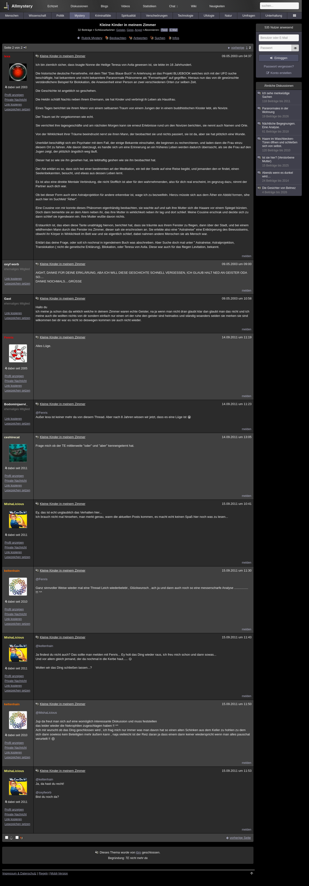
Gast (7, 298)
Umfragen (248, 15)
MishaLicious (14, 504)
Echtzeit (53, 6)
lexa (7, 56)
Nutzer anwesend (279, 27)
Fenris (9, 337)
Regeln (43, 873)
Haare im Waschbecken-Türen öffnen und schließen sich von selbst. (279, 144)
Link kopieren (13, 104)
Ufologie (209, 15)
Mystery (80, 15)
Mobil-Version (59, 873)
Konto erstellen (281, 73)
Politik (60, 15)
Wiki (194, 6)
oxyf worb (11, 264)
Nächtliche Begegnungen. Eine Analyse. (279, 127)
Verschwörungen (157, 15)
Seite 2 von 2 (15, 47)
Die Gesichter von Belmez (279, 190)
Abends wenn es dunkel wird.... (279, 177)
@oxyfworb (43, 792)
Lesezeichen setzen (17, 109)
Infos (175, 38)
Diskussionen (79, 6)
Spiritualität (128, 15)
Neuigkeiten (217, 6)
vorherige (237, 47)
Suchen (159, 38)
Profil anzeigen (14, 95)
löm (138, 852)
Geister (120, 29)
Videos (125, 6)
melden (246, 256)
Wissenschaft (37, 15)
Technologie (185, 15)
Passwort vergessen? (279, 66)
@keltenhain (44, 646)
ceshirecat (12, 437)
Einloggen (280, 58)
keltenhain (12, 571)
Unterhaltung (274, 15)
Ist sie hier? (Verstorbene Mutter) (279, 161)
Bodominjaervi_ (16, 404)
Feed (164, 30)
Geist (130, 29)
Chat (173, 6)
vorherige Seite (240, 837)
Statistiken (149, 6)
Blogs (104, 6)
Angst (138, 29)
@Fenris (41, 412)
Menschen (11, 15)
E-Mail (173, 30)
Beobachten (118, 38)
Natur (228, 15)
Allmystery (22, 6)
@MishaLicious (46, 712)
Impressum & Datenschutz (19, 873)
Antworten (140, 38)
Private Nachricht (16, 99)
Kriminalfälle (103, 15)
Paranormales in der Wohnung (279, 112)
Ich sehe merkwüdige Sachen (279, 97)
